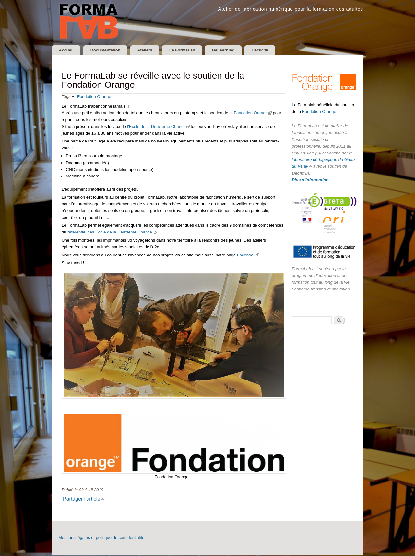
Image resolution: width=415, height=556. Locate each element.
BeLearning (238, 50)
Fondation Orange (94, 97)
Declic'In (278, 50)
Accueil (67, 50)
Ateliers (153, 50)
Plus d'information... (312, 180)
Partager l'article (86, 499)
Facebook (248, 255)
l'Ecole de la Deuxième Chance (158, 127)
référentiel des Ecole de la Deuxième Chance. (112, 233)
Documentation (110, 50)
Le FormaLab (194, 50)
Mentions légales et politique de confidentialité (101, 538)
